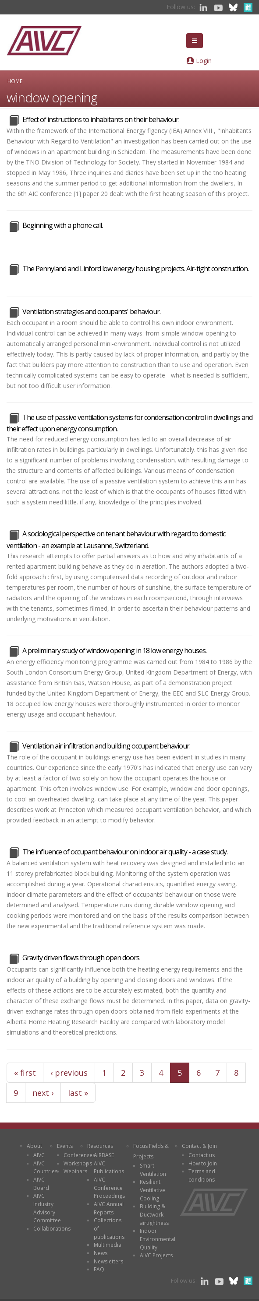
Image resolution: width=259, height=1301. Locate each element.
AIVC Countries (45, 1167)
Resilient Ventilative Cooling (152, 1190)
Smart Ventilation (153, 1170)
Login (204, 60)
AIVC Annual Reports (109, 1208)
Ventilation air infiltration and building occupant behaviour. (106, 746)
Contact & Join (199, 1146)
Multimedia (107, 1245)
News (100, 1253)
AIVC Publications (109, 1167)
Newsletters (108, 1261)
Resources (100, 1146)
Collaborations (52, 1228)
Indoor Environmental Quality (157, 1239)
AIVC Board (41, 1184)
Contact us (201, 1155)
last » (78, 1093)
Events (65, 1146)
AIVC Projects (156, 1255)
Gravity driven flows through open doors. (81, 957)
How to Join (202, 1163)
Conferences (79, 1155)
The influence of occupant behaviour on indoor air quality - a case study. (124, 852)
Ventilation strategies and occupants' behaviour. (91, 311)
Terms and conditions (201, 1175)
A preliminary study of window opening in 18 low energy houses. (114, 650)
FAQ (99, 1269)
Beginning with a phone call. (62, 225)
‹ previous (69, 1072)
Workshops (78, 1163)
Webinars (75, 1171)
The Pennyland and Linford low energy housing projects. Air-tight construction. (135, 268)
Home (14, 80)
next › (42, 1093)
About (34, 1146)
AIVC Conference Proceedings (109, 1188)
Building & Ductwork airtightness (154, 1214)
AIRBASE (104, 1155)
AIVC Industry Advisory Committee (47, 1208)
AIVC (39, 1155)
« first (25, 1072)
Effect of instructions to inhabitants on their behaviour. (100, 119)
